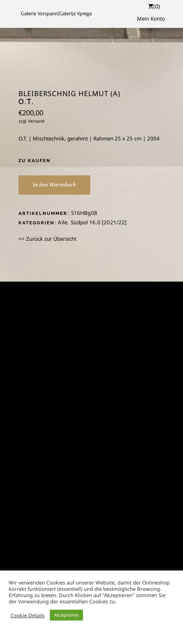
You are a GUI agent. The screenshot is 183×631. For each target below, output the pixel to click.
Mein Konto (151, 18)
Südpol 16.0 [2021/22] (99, 222)
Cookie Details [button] (27, 615)
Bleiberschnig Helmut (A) (69, 93)
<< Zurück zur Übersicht (47, 238)
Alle (62, 222)
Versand (36, 121)
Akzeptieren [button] (66, 615)
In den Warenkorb (54, 184)
